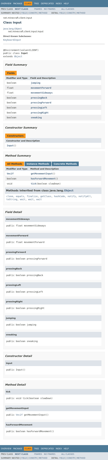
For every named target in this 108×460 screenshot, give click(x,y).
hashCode (59, 196)
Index (59, 3)
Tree (36, 3)
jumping (35, 83)
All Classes (67, 9)
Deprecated (47, 3)
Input (10, 145)
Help (66, 3)
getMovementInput (42, 173)
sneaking (36, 117)
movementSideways (42, 92)
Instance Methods (38, 164)
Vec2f (10, 173)
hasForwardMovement (43, 178)
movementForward (41, 88)
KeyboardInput (12, 40)
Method (43, 13)
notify (72, 196)
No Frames (49, 9)
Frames (38, 9)
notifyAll (85, 196)
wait (22, 199)
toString (11, 199)
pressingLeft (39, 107)
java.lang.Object (12, 28)
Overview (6, 3)
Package (17, 3)
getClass (45, 196)
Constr (33, 13)
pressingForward (41, 102)
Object (18, 56)
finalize (32, 196)
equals (20, 196)
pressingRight (40, 112)
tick (33, 183)
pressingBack (39, 97)
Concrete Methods (65, 164)
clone (9, 196)
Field (24, 13)
